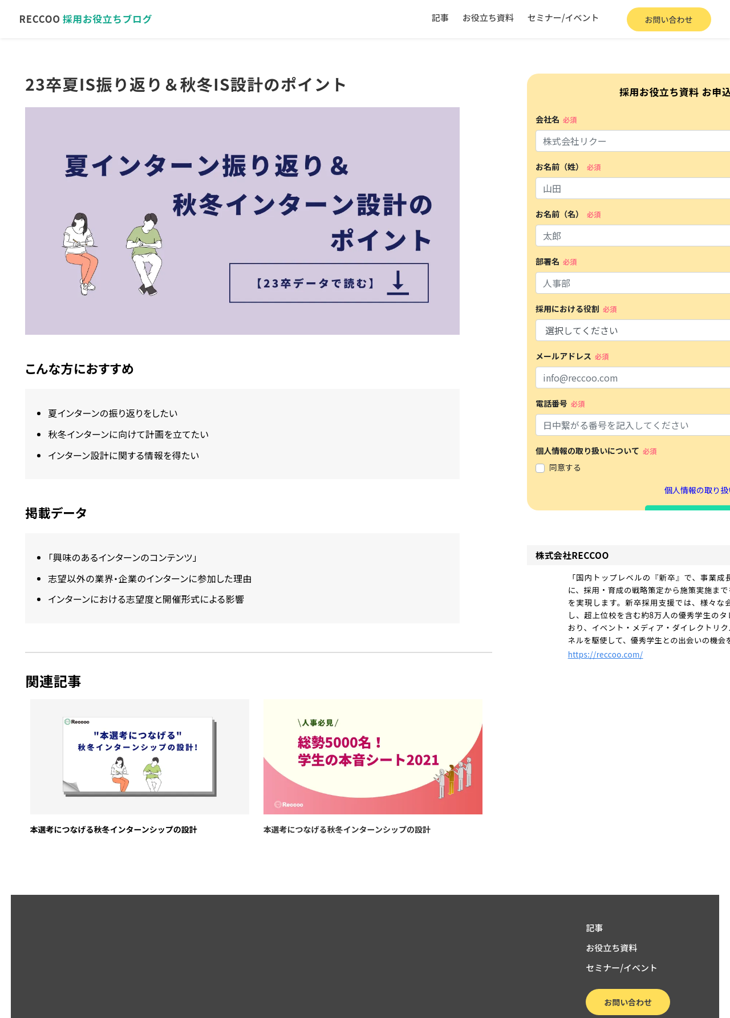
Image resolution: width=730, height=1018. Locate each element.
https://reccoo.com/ (495, 692)
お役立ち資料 (484, 19)
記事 (436, 19)
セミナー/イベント (559, 19)
